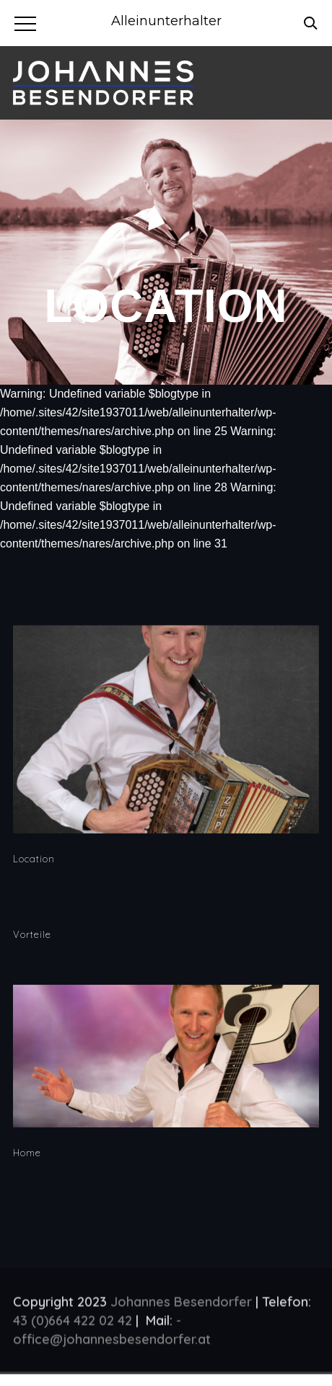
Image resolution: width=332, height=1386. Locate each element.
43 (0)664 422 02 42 (72, 1323)
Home (27, 1152)
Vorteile (32, 934)
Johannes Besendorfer (181, 1305)
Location (34, 858)
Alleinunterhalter (166, 21)
